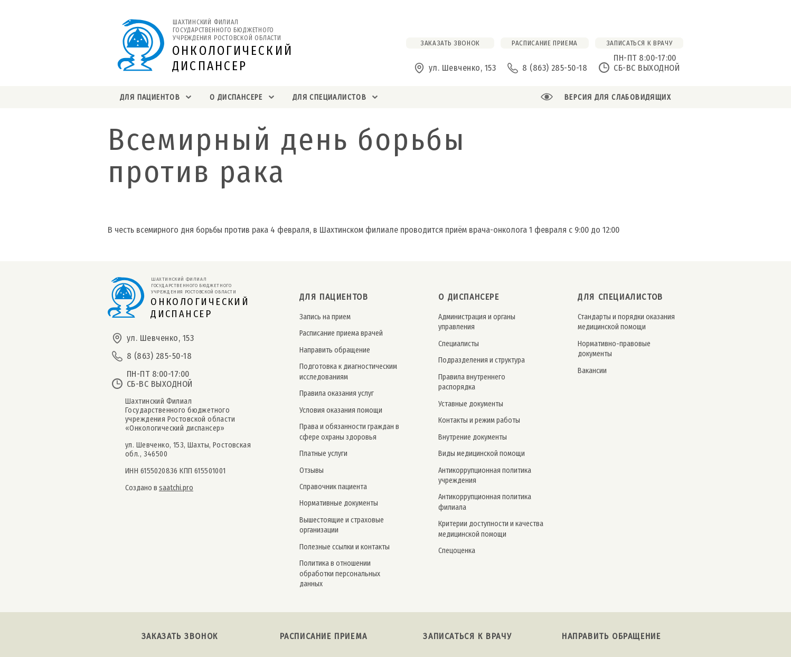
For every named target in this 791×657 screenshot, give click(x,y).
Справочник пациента (333, 486)
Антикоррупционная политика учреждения (484, 475)
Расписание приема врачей (341, 333)
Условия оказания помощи (340, 410)
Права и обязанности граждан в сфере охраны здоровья (349, 431)
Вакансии (592, 370)
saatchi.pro (176, 487)
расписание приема (545, 43)
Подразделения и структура (481, 360)
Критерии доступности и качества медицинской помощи (490, 528)
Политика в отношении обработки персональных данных (339, 573)
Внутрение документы (472, 437)
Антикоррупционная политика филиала (484, 501)
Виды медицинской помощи (481, 453)
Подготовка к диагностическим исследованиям (348, 371)
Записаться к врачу (639, 43)
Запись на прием (325, 316)
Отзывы (311, 470)
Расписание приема (324, 636)
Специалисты (458, 343)
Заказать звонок (180, 636)
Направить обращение (334, 350)
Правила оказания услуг (336, 393)
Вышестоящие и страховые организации (341, 525)
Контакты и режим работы (479, 420)
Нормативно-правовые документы (614, 348)
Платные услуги (323, 453)
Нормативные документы (338, 503)
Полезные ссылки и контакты (344, 546)
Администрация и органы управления (476, 321)
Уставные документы (470, 403)
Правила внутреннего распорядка (471, 382)
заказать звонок (450, 43)
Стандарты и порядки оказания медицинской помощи (626, 321)
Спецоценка (456, 550)
